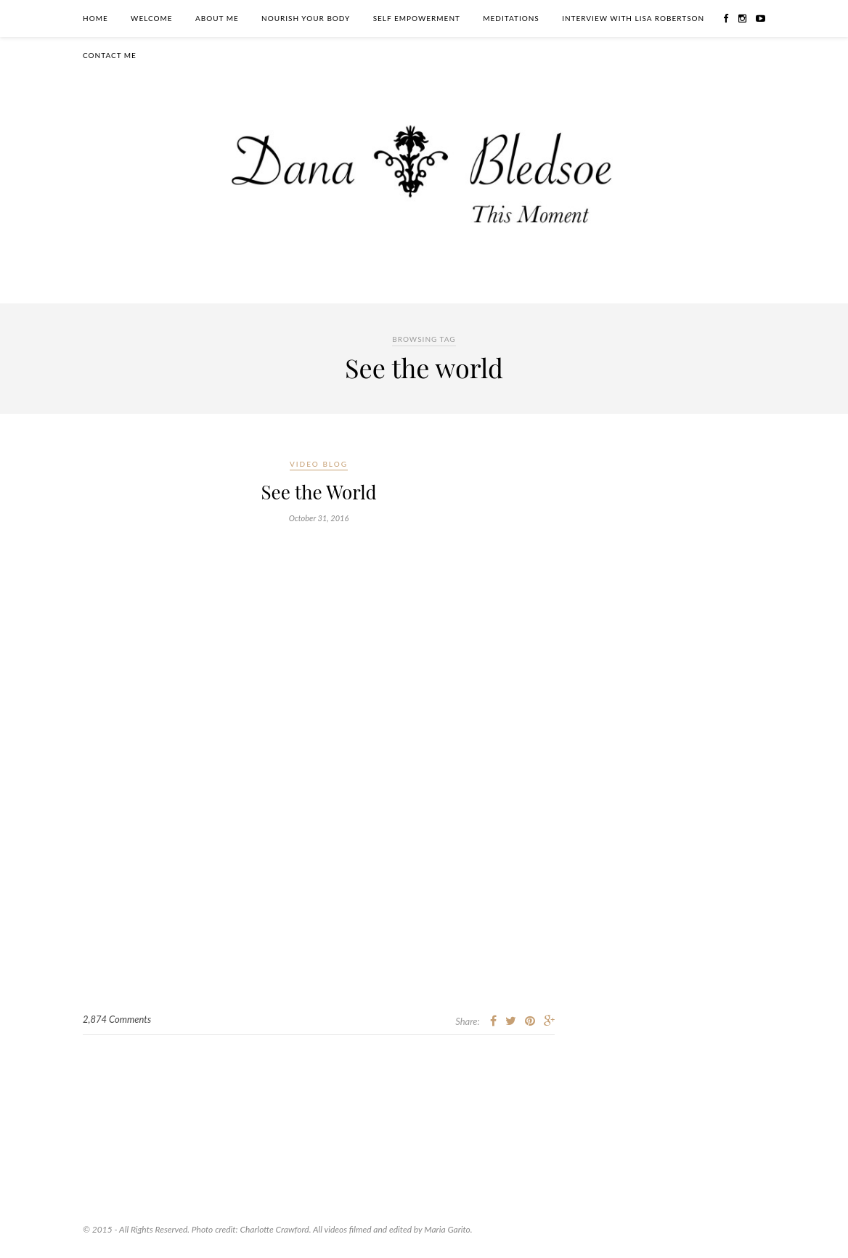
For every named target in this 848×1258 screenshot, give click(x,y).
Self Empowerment (416, 18)
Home (95, 18)
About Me (217, 18)
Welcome (152, 18)
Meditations (511, 18)
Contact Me (109, 55)
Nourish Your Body (305, 18)
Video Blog (319, 464)
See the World (318, 492)
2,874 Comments (117, 1019)
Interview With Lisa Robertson (633, 18)
